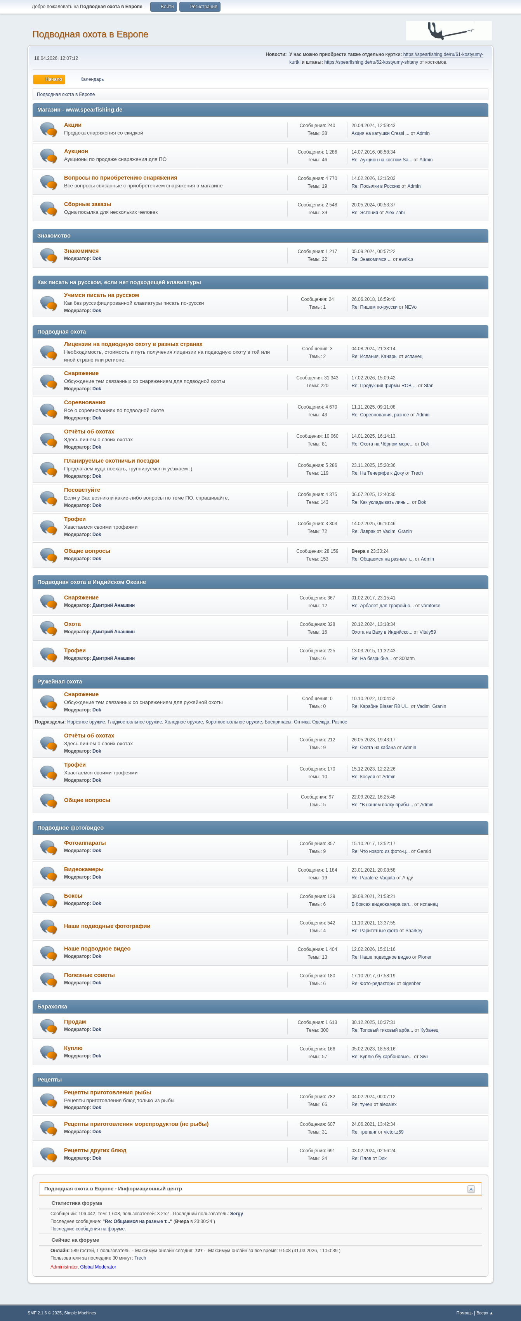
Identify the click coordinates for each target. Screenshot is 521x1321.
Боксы (73, 896)
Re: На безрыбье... (371, 658)
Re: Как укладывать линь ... (380, 502)
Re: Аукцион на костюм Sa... (381, 160)
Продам (75, 1022)
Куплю (73, 1048)
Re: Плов (361, 1158)
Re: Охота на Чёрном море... (382, 444)
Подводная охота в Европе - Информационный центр (113, 1189)
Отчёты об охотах (89, 431)
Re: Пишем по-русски (374, 307)
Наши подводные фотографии (107, 926)
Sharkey (413, 930)
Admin (423, 133)
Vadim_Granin (397, 531)
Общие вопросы (87, 551)
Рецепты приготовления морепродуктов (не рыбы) (136, 1124)
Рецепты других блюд (95, 1150)
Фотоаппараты (85, 843)
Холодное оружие (184, 722)
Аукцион (76, 151)
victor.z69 (394, 1132)
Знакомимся (81, 251)
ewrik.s (406, 259)
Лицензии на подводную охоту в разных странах (133, 344)
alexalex (388, 1104)
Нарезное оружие (86, 722)
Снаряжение (81, 373)
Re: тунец (361, 1104)
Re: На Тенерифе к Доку (377, 473)
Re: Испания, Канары (374, 356)
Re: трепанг (364, 1132)
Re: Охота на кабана (373, 747)
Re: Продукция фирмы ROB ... (384, 385)
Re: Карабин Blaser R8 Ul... (380, 706)
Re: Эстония (364, 212)
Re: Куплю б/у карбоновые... (382, 1056)
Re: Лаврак (363, 531)
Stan (429, 385)
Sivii (424, 1056)
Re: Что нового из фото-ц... (380, 851)
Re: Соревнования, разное (380, 415)
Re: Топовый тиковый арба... (382, 1030)
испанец (413, 356)
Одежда (320, 722)
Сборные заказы (87, 204)
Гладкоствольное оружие (135, 722)
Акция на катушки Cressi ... (380, 133)
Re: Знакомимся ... (371, 259)
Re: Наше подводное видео (381, 957)
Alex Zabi (395, 212)
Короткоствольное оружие (233, 722)
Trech (417, 473)
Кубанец (429, 1030)
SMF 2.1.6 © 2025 (45, 1313)
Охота (72, 624)
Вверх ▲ (484, 1313)
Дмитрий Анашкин (113, 605)
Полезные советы (89, 975)
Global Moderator (98, 1267)
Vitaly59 (428, 632)
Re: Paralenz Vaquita (373, 878)
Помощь (465, 1313)
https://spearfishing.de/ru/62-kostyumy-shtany (371, 62)
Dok (96, 258)
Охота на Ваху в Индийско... (381, 632)
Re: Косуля (363, 776)
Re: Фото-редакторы (373, 983)
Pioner (425, 957)
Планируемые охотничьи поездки (112, 461)
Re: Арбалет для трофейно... (382, 605)
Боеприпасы (278, 722)
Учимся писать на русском (101, 295)
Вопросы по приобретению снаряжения (120, 178)
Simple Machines (80, 1313)
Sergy (236, 1213)
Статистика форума (73, 1203)
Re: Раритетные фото (374, 930)
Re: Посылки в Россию (375, 186)
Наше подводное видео (97, 948)
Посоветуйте (82, 490)
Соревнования (85, 402)
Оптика (301, 722)
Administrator (64, 1267)
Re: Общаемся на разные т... (382, 559)
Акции (73, 125)
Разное (339, 722)
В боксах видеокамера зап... (382, 904)
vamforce (430, 605)
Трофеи (75, 519)
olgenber (412, 983)
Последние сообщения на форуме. (88, 1229)
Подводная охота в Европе (90, 34)
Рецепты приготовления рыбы (107, 1092)
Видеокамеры (84, 869)
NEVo (411, 307)
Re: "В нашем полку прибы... (382, 804)
